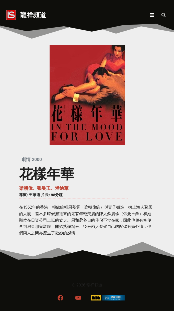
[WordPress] (113, 297)
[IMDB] (95, 297)
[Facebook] (60, 297)
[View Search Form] (163, 15)
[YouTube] (78, 297)
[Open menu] (151, 15)
